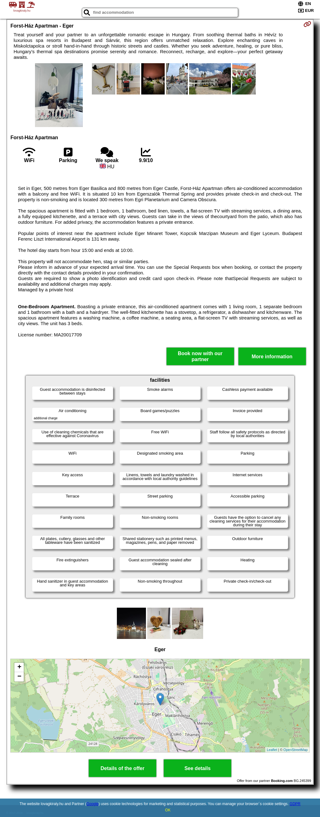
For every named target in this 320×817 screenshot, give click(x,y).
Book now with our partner (200, 356)
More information (272, 356)
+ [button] (19, 667)
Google (92, 804)
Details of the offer (122, 768)
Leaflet (272, 750)
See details (197, 768)
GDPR (295, 804)
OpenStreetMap (295, 750)
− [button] (19, 677)
